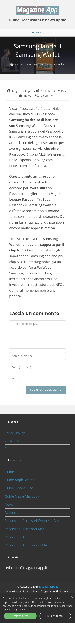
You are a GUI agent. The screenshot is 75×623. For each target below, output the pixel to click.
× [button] (71, 596)
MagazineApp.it (22, 91)
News (27, 95)
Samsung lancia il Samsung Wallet (46, 64)
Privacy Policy (15, 433)
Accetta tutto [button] (20, 616)
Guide (9, 471)
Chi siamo (12, 441)
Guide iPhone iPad (19, 488)
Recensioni (13, 512)
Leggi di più (18, 609)
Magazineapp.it (48, 586)
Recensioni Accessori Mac (24, 529)
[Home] (11, 64)
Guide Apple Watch (19, 480)
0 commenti (48, 95)
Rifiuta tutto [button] (55, 616)
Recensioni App (17, 537)
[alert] (37, 608)
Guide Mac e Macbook (22, 496)
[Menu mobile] (37, 32)
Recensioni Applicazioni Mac (26, 545)
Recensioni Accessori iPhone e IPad (32, 520)
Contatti (11, 448)
